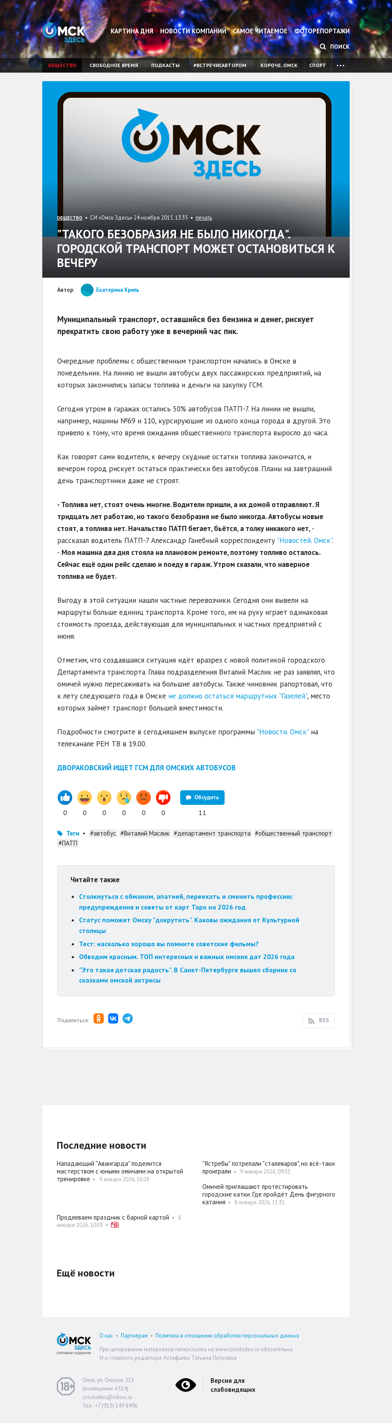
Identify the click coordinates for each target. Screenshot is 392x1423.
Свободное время (114, 65)
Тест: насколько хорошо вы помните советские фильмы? (169, 943)
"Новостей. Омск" (304, 540)
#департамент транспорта (212, 833)
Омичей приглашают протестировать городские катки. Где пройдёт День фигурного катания (268, 1194)
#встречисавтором (219, 65)
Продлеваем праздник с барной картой (113, 1217)
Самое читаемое (260, 31)
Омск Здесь (63, 32)
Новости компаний (193, 31)
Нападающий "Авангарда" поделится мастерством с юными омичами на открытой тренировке (120, 1171)
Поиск (335, 46)
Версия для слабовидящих (233, 1385)
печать (204, 217)
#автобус (103, 833)
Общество (62, 65)
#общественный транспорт (293, 833)
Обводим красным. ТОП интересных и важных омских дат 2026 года (187, 956)
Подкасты (165, 65)
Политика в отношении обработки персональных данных (227, 1335)
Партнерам (134, 1335)
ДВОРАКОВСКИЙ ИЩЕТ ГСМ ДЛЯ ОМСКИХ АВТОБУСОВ (146, 767)
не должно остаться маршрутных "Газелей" (237, 696)
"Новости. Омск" (283, 731)
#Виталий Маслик (145, 833)
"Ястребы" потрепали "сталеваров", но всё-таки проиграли (268, 1167)
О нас (106, 1335)
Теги (72, 833)
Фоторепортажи (322, 31)
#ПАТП (68, 843)
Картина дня (132, 31)
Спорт (317, 65)
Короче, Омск (279, 65)
